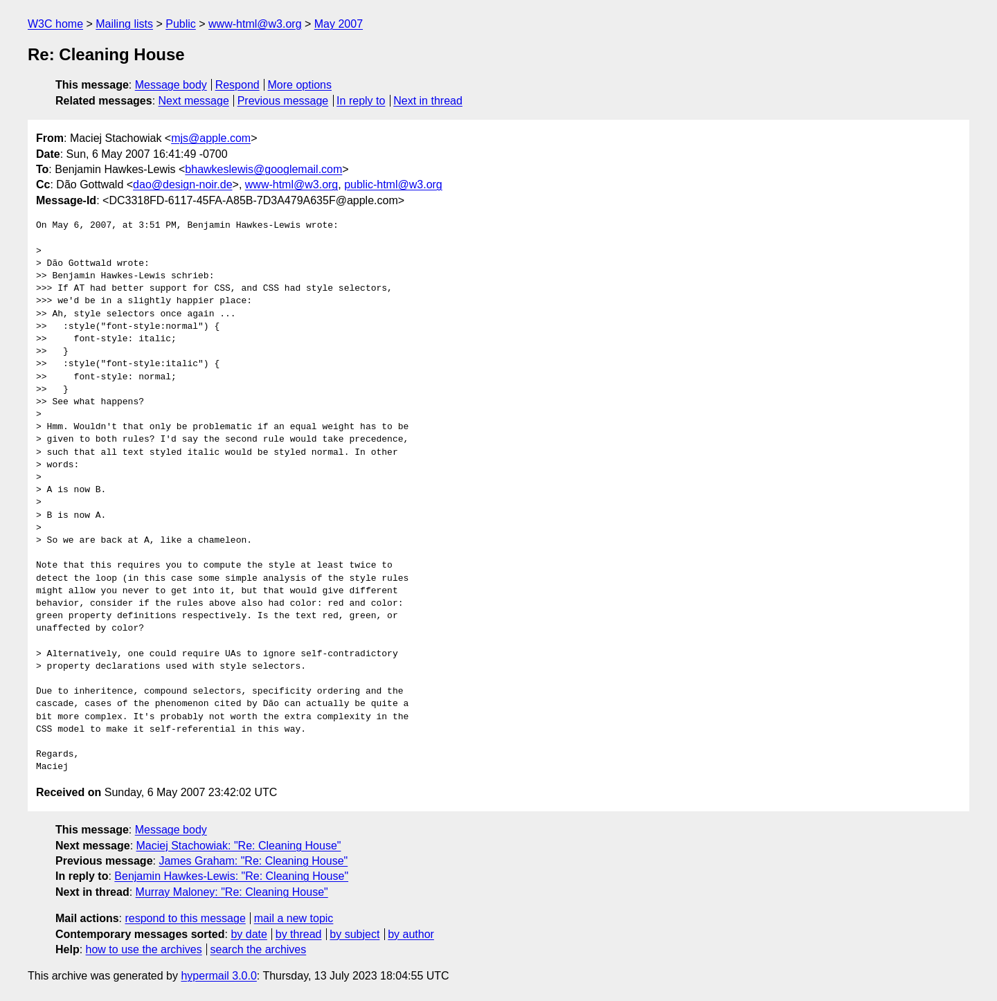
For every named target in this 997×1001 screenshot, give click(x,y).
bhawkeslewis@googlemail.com (263, 169)
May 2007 (338, 24)
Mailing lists (124, 24)
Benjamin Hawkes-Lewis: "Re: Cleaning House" (231, 876)
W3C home (55, 24)
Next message (194, 101)
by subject (354, 934)
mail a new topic (294, 918)
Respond (237, 85)
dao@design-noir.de (182, 184)
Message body (171, 85)
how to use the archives (144, 949)
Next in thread (427, 101)
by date (249, 934)
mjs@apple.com (211, 138)
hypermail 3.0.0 (218, 976)
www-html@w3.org (254, 24)
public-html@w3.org (393, 184)
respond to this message (185, 918)
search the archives (258, 949)
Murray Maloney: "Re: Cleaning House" (232, 892)
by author (411, 934)
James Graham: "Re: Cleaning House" (253, 861)
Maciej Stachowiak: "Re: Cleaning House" (238, 845)
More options (300, 85)
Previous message (283, 101)
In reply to (360, 101)
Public (180, 24)
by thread (299, 934)
